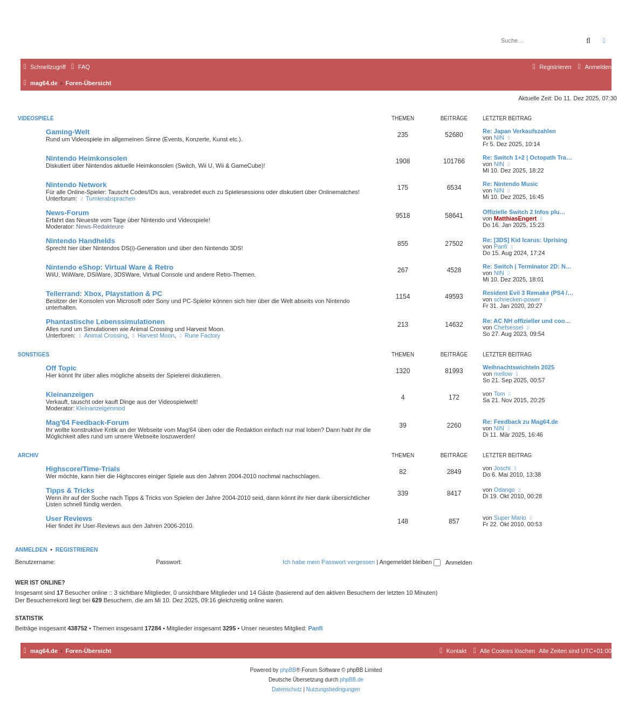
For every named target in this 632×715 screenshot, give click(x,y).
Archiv (28, 455)
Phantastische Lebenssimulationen (105, 322)
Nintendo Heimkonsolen (86, 158)
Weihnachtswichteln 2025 (518, 367)
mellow (503, 373)
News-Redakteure (99, 226)
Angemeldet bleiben (410, 562)
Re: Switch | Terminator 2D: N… (527, 266)
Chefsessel (508, 327)
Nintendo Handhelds (80, 241)
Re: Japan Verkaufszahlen (519, 131)
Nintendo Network (76, 185)
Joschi (502, 468)
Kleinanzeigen (70, 394)
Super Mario (510, 517)
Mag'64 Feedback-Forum (87, 422)
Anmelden (31, 549)
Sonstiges (33, 355)
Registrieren (77, 549)
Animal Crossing (102, 335)
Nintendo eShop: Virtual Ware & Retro (110, 267)
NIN (499, 137)
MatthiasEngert (515, 218)
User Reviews (69, 518)
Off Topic (61, 368)
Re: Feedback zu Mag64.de (520, 421)
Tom (499, 393)
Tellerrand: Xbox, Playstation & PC (104, 294)
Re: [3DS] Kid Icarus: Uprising (525, 240)
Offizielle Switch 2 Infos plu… (524, 212)
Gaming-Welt (68, 132)
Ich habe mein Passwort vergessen (329, 562)
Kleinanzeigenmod (100, 408)
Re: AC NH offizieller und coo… (527, 321)
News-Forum (67, 213)
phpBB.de (351, 680)
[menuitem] (79, 66)
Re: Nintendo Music (510, 184)
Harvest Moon (152, 335)
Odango (504, 489)
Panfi (500, 246)
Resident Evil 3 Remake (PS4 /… (528, 293)
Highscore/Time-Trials (83, 469)
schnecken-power (517, 299)
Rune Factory (199, 335)
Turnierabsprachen (107, 198)
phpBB (288, 670)
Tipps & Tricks (70, 490)
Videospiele (36, 118)
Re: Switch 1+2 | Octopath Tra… (527, 157)
